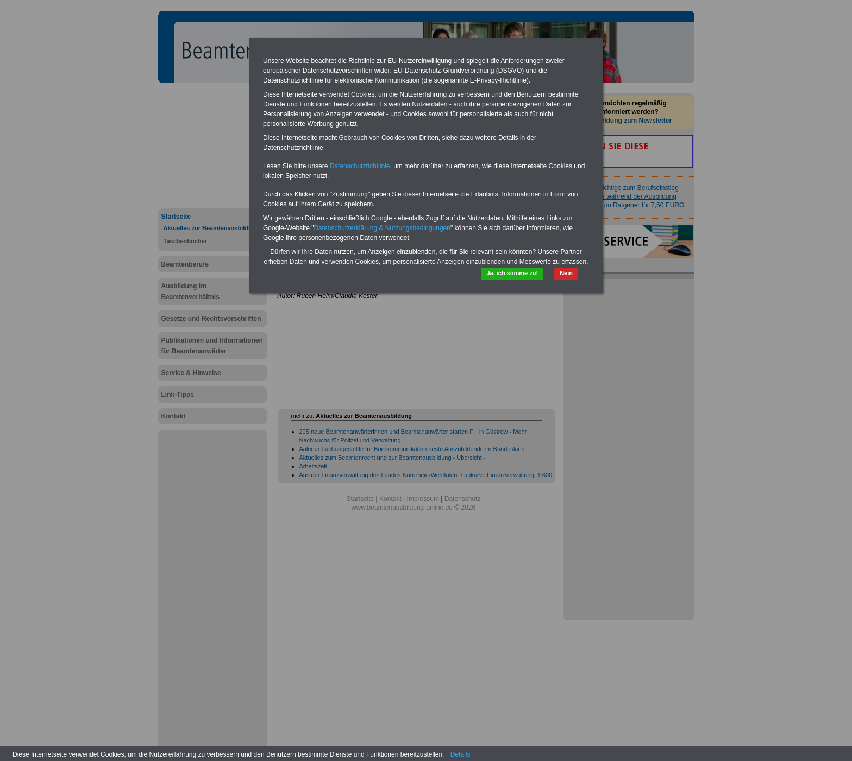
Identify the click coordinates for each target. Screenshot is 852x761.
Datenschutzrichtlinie (360, 166)
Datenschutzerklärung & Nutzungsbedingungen (382, 228)
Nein (566, 273)
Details (460, 754)
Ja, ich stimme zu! (512, 273)
